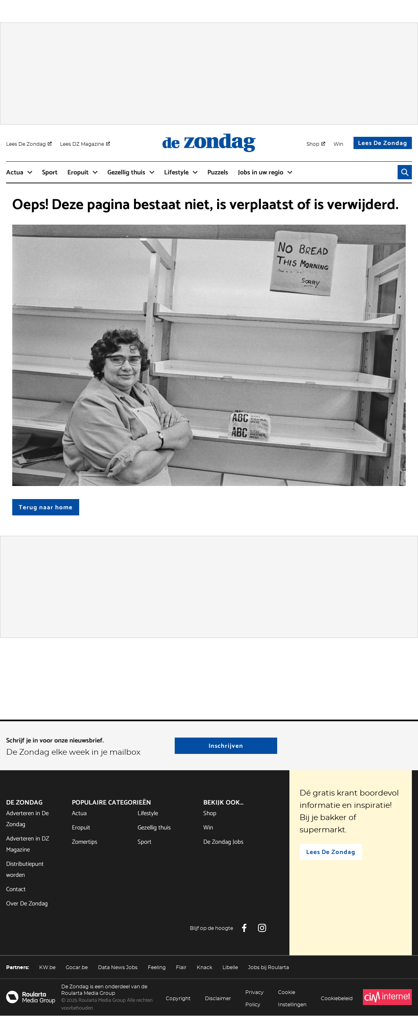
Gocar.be (77, 972)
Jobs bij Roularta (268, 972)
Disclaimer (218, 1003)
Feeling (157, 972)
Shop (209, 818)
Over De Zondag (27, 908)
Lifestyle (148, 818)
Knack (204, 972)
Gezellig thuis (154, 832)
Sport (144, 847)
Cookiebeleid (337, 1003)
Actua (79, 818)
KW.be (47, 972)
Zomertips (84, 847)
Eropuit (81, 832)
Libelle (230, 972)
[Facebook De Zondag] (244, 933)
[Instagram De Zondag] (262, 933)
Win (208, 832)
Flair (181, 972)
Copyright (178, 1003)
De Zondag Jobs (223, 847)
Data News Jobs (118, 972)
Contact (16, 894)
